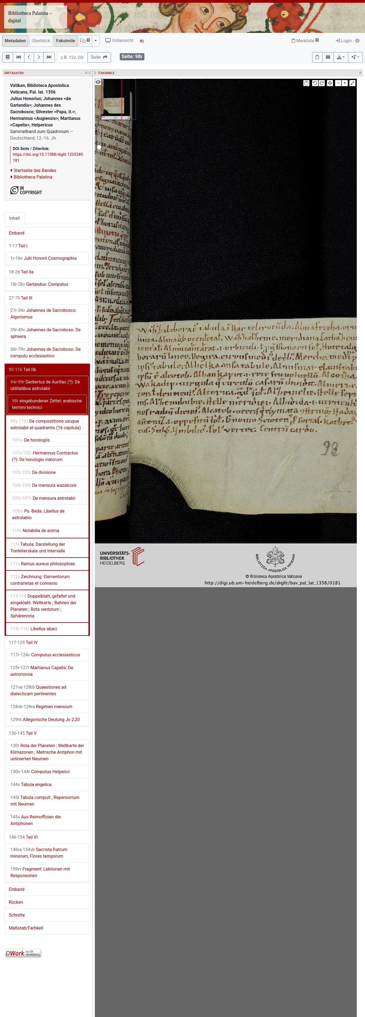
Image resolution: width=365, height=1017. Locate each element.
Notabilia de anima (35, 530)
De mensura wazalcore (44, 485)
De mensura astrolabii (43, 498)
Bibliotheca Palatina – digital (30, 16)
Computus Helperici (40, 771)
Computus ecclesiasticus (45, 654)
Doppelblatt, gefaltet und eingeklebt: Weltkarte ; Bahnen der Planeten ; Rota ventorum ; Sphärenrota (43, 606)
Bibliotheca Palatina (33, 177)
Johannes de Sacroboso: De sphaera (45, 333)
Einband (16, 233)
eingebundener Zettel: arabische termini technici (47, 404)
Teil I (18, 245)
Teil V (22, 733)
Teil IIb (22, 369)
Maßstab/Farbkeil (26, 928)
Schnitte (17, 915)
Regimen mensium (41, 706)
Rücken (16, 902)
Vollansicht (119, 40)
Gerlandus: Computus (39, 284)
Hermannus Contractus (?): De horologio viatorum (45, 456)
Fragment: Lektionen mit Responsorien (40, 872)
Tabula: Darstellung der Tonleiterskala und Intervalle (37, 547)
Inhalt (14, 218)
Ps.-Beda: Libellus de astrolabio (38, 514)
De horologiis (31, 440)
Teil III (20, 298)
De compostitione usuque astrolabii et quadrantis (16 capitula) (45, 424)
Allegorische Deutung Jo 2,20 (45, 719)
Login (344, 40)
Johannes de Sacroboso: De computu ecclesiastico (45, 352)
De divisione (34, 472)
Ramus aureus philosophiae (42, 563)
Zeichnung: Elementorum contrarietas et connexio (40, 580)
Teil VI (23, 837)
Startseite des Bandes (35, 170)
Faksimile (65, 40)
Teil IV (23, 642)
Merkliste (305, 40)
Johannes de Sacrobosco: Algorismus (43, 314)
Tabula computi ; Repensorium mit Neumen (44, 801)
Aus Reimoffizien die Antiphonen (35, 820)
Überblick (41, 40)
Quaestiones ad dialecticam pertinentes (38, 690)
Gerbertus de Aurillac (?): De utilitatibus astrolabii (45, 385)
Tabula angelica (31, 784)
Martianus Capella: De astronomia (41, 671)
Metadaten (15, 40)
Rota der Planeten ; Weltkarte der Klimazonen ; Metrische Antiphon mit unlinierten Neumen (47, 752)
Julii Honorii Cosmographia (43, 258)
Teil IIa (21, 272)
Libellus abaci (33, 628)
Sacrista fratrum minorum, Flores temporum (38, 853)
